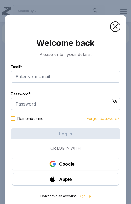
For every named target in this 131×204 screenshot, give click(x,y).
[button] (115, 27)
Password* (21, 94)
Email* (16, 66)
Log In (65, 134)
